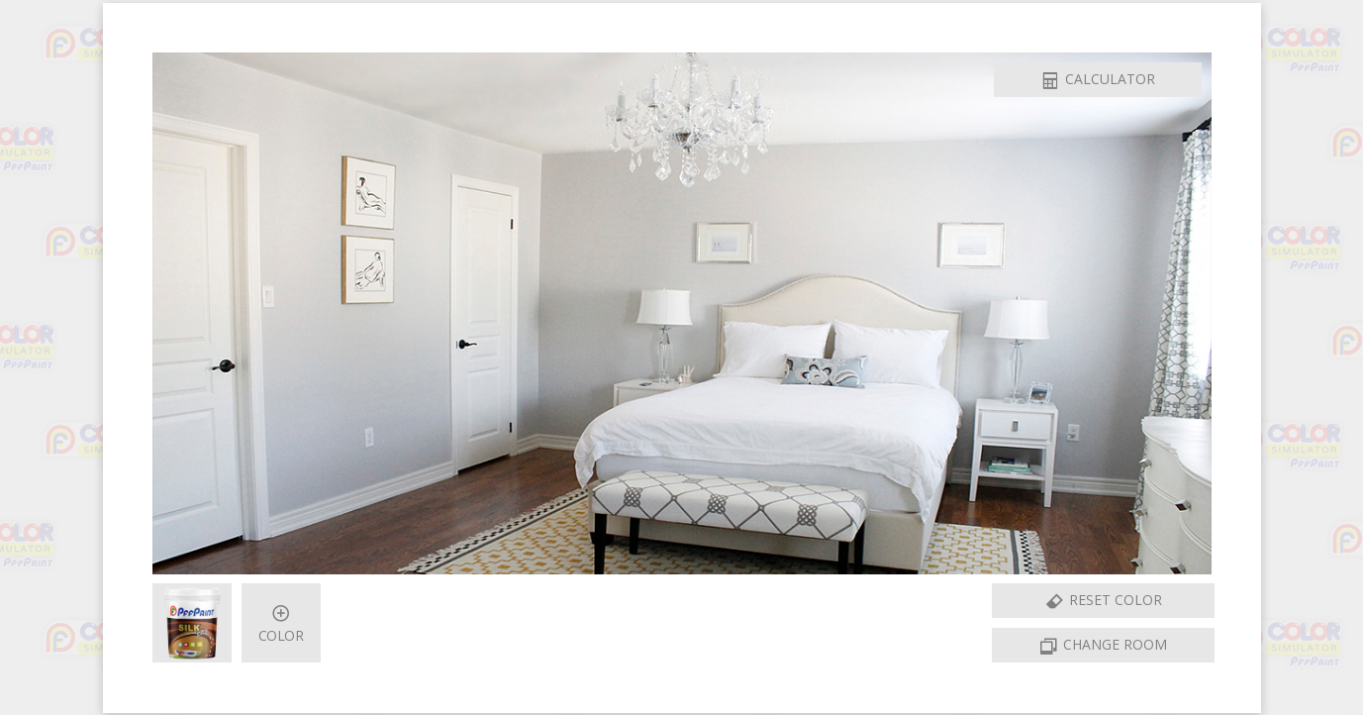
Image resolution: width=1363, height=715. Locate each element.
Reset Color (1103, 602)
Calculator (1097, 81)
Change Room (1102, 647)
